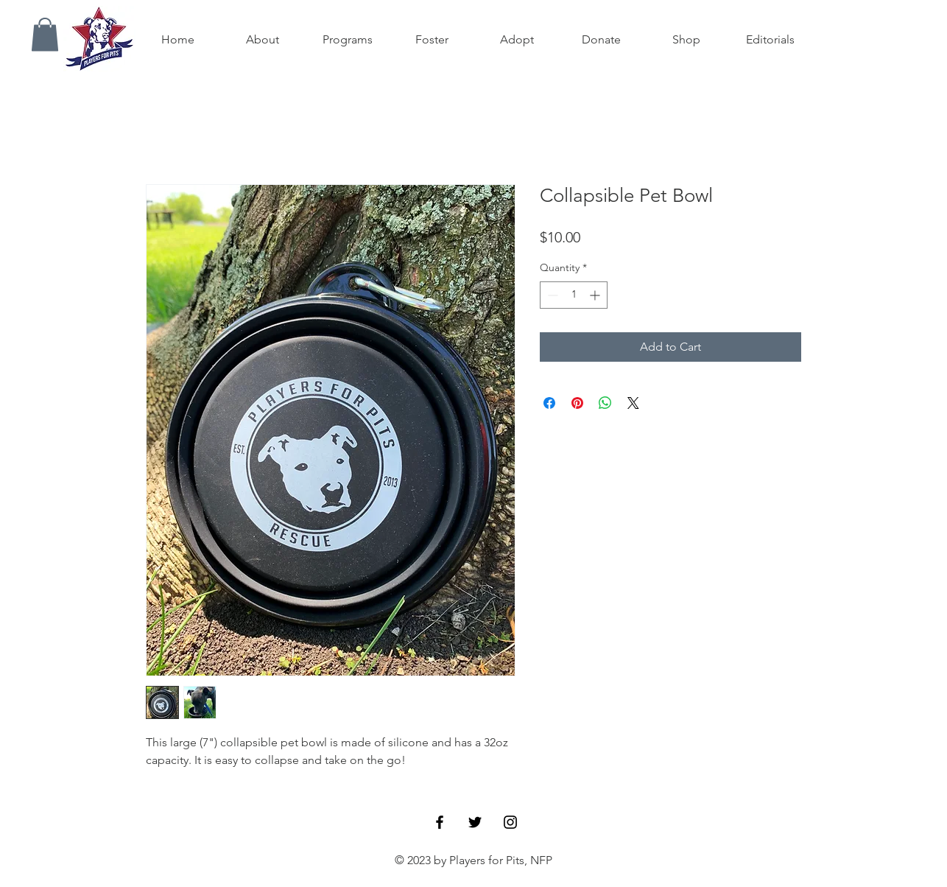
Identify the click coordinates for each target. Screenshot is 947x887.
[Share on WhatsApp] (605, 403)
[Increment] (596, 295)
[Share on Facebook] (549, 403)
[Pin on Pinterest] (577, 403)
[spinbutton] (573, 295)
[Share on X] (633, 403)
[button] (45, 34)
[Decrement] (551, 295)
